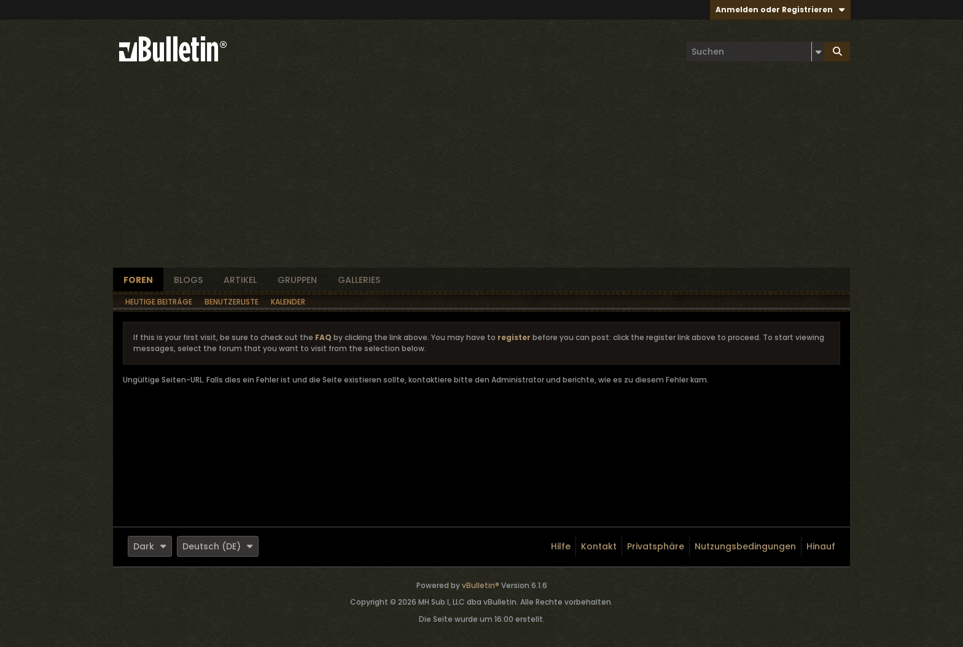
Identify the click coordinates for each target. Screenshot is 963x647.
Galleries (359, 280)
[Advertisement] (481, 176)
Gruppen (297, 280)
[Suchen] (755, 51)
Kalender (288, 301)
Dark (149, 546)
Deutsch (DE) (217, 546)
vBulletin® (480, 585)
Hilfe (561, 546)
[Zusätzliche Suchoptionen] (818, 51)
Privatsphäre (655, 546)
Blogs (188, 280)
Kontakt (599, 546)
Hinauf (820, 546)
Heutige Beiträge (158, 301)
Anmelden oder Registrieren (780, 9)
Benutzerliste (232, 301)
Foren (138, 280)
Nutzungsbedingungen (745, 546)
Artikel (240, 280)
